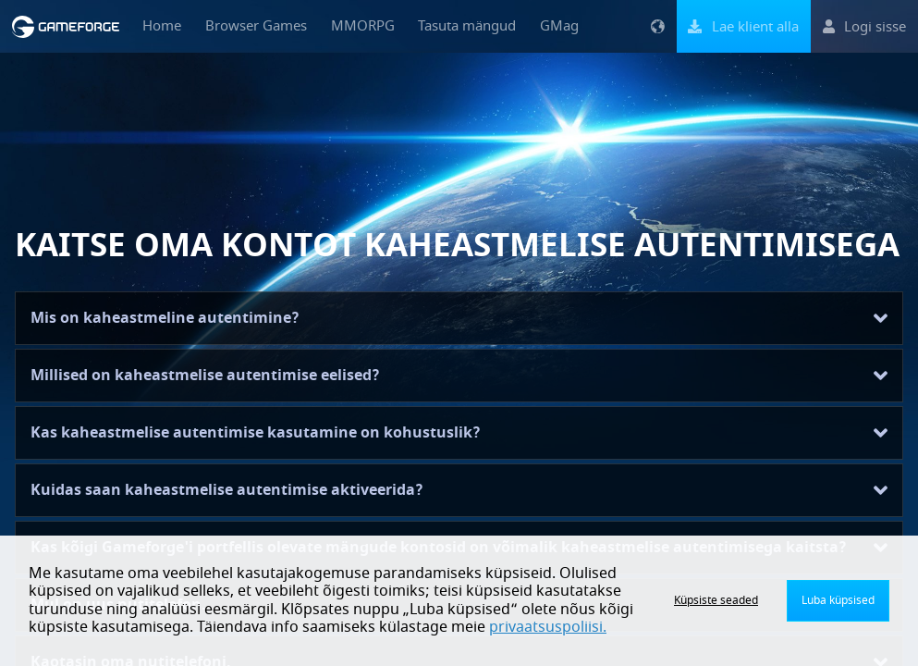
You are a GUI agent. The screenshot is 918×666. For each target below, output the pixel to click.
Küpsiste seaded (716, 600)
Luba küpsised (838, 600)
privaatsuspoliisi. (547, 627)
